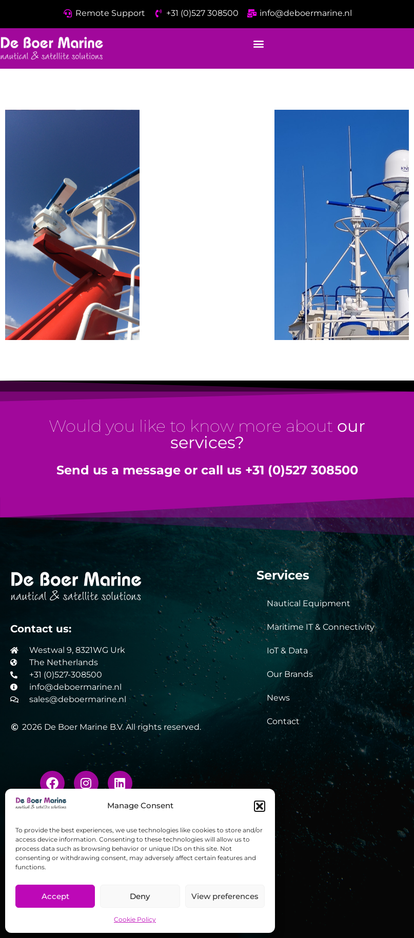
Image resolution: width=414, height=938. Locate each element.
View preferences (225, 896)
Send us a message (118, 470)
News (278, 698)
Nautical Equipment (308, 603)
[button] (259, 806)
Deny (140, 896)
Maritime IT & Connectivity (320, 627)
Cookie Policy (135, 919)
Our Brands (290, 674)
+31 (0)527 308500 (301, 470)
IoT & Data (287, 650)
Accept (55, 896)
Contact (283, 721)
